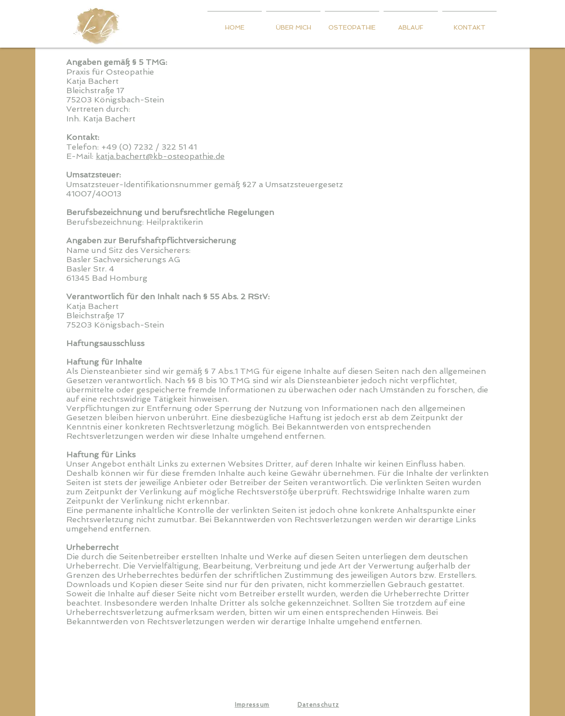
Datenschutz (318, 704)
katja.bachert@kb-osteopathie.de (160, 156)
